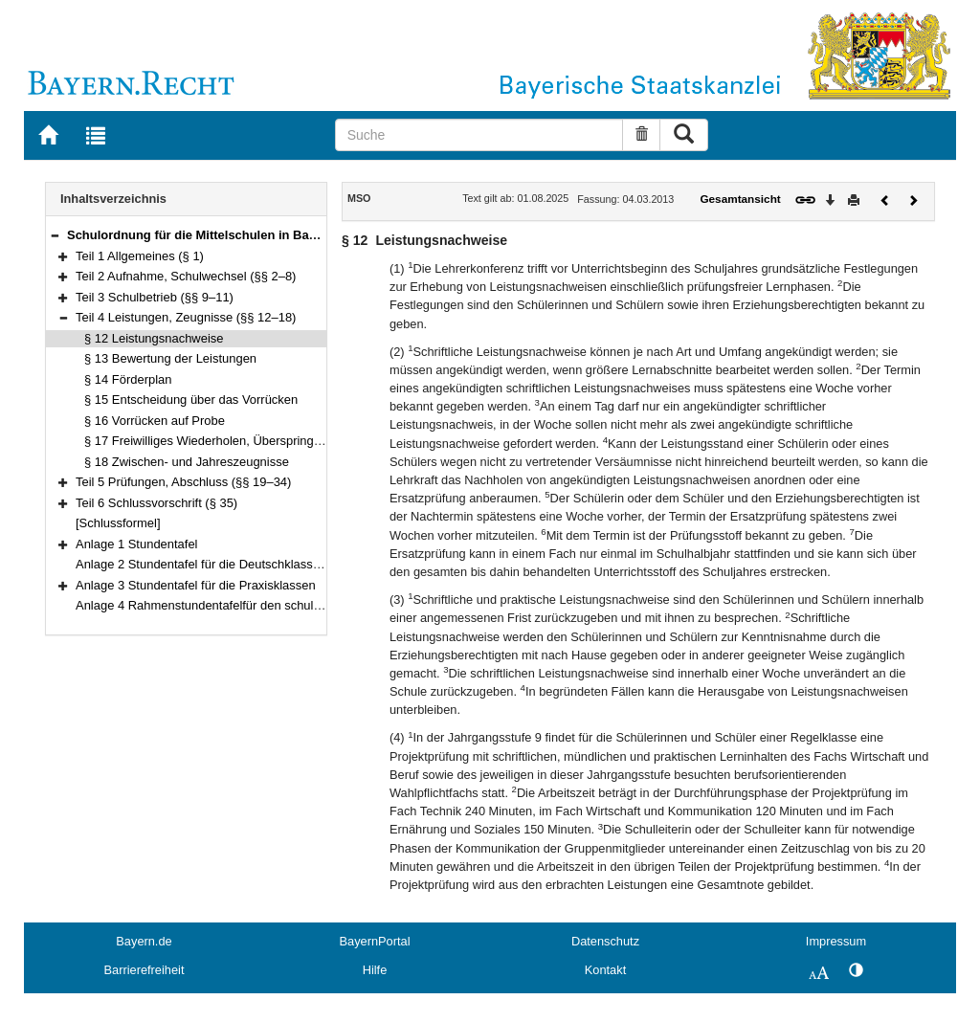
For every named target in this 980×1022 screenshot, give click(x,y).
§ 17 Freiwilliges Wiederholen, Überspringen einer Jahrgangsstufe (265, 440)
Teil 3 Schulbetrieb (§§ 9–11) (155, 297)
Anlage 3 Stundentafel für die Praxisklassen (196, 585)
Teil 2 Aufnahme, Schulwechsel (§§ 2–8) (186, 276)
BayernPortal (375, 941)
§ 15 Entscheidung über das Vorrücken (191, 399)
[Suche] (479, 135)
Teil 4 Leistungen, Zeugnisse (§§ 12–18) (186, 317)
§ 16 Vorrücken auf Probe (154, 420)
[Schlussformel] (118, 523)
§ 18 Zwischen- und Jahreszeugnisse (186, 462)
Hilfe (375, 970)
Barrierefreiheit (144, 970)
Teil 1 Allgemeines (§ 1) (140, 256)
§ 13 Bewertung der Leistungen (170, 358)
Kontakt (605, 970)
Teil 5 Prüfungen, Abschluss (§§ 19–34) (183, 482)
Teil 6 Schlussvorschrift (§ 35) (156, 503)
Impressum (836, 941)
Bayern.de (143, 941)
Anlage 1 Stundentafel (136, 544)
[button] (54, 235)
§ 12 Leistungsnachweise (153, 338)
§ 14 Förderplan (127, 379)
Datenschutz (605, 941)
